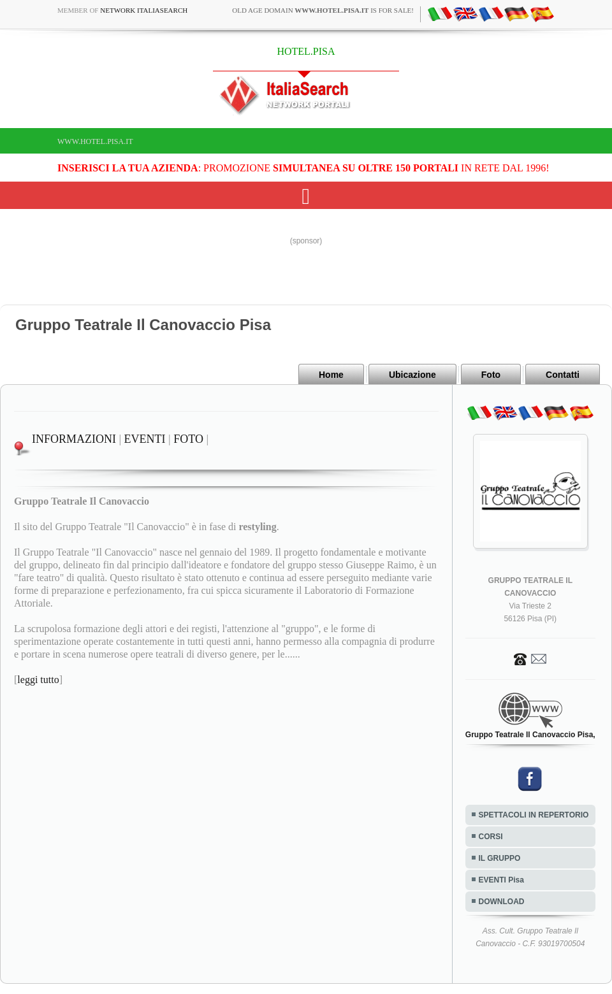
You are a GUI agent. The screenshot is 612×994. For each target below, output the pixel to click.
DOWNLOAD (502, 901)
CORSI (491, 836)
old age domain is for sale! (323, 10)
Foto (490, 375)
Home (331, 375)
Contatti (562, 375)
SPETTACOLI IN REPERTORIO (534, 814)
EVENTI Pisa (501, 879)
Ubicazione (412, 375)
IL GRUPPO (500, 858)
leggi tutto (38, 679)
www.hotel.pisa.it (95, 141)
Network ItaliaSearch (143, 10)
